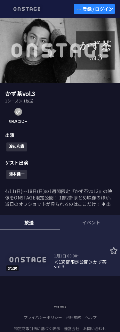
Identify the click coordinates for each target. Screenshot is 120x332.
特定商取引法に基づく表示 (37, 328)
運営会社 (71, 328)
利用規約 (73, 317)
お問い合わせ (94, 328)
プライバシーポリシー (43, 317)
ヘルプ (91, 317)
